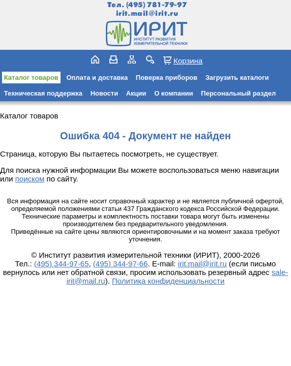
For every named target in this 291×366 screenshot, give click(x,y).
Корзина (187, 60)
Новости (105, 93)
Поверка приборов (166, 77)
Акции (136, 93)
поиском (30, 178)
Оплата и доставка (97, 77)
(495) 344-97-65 (61, 263)
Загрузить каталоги (237, 77)
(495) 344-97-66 (120, 263)
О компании (173, 93)
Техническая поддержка (43, 93)
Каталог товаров (31, 77)
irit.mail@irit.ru (147, 13)
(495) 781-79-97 (156, 5)
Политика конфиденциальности (168, 281)
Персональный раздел (238, 93)
